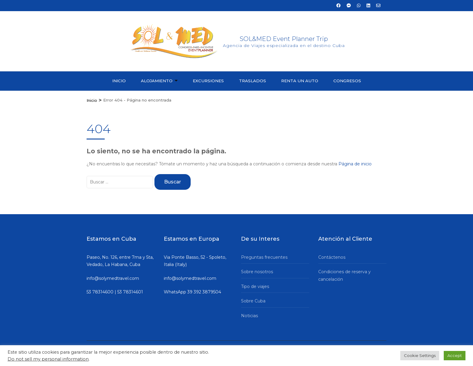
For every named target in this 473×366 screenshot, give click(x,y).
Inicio (119, 80)
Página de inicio (355, 164)
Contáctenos (331, 257)
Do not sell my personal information (48, 359)
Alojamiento (157, 80)
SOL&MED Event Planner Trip (284, 38)
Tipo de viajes (255, 286)
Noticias (249, 315)
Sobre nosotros (257, 271)
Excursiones (208, 80)
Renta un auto (299, 80)
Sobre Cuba (253, 301)
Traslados (252, 80)
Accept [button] (454, 355)
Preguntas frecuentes (264, 257)
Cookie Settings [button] (420, 355)
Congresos (347, 80)
